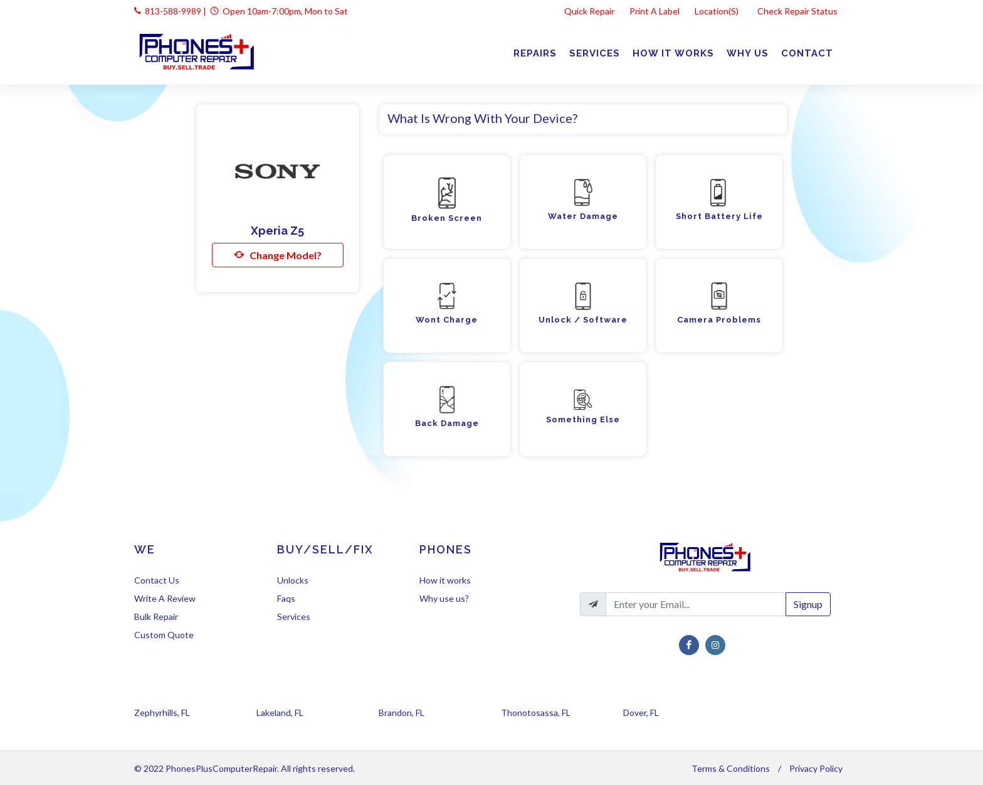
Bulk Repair (156, 616)
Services (293, 616)
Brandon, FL (401, 712)
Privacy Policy (816, 768)
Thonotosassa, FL (535, 712)
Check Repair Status (798, 11)
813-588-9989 (173, 11)
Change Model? (278, 254)
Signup (808, 604)
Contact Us (156, 580)
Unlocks (292, 580)
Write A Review (165, 598)
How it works (445, 580)
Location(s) (717, 11)
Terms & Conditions (730, 768)
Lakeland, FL (279, 712)
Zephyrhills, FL (162, 712)
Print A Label (654, 11)
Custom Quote (164, 634)
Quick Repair (589, 11)
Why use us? (444, 598)
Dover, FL (641, 712)
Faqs (286, 598)
